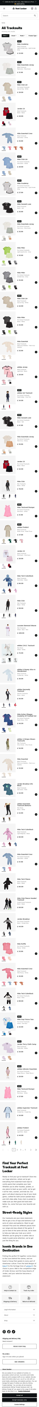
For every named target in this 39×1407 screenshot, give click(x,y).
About (19, 1315)
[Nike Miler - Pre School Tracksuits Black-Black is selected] (4, 332)
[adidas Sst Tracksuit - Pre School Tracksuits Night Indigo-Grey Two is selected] (4, 407)
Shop (19, 1320)
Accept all (19, 1395)
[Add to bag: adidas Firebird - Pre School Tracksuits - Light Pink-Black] (36, 1137)
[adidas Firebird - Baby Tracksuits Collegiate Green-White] (9, 541)
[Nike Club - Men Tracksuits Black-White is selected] (4, 496)
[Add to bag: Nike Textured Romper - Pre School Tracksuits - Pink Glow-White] (36, 516)
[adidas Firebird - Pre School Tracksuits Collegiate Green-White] (15, 1142)
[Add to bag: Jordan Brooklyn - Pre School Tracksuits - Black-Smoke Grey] (36, 929)
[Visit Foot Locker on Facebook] (9, 1331)
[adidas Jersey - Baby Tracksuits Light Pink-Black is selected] (4, 382)
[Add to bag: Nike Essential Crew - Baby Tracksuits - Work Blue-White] (36, 143)
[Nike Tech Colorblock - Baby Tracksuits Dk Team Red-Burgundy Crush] (9, 591)
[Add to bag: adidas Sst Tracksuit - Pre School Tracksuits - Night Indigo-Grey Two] (36, 401)
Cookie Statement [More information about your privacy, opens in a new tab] (24, 1391)
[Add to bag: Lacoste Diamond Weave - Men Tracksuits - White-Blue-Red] (36, 635)
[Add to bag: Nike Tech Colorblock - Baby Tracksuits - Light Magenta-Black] (36, 839)
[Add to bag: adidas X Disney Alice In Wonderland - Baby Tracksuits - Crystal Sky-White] (36, 680)
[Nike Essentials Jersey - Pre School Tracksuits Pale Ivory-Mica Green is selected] (4, 238)
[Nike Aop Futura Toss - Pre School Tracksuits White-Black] (9, 1033)
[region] (19, 2)
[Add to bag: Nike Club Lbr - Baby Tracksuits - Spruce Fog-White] (36, 307)
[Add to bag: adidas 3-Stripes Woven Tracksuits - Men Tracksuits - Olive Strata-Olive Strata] (36, 749)
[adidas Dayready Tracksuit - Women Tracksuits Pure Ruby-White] (15, 705)
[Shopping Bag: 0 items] (36, 8)
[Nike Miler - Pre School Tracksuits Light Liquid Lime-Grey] (9, 287)
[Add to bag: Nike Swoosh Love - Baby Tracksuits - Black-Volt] (36, 213)
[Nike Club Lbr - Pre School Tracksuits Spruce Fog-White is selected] (4, 98)
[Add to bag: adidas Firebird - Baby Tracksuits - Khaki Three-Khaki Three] (36, 536)
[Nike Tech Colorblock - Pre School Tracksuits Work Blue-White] (9, 1008)
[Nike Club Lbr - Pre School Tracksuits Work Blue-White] (9, 98)
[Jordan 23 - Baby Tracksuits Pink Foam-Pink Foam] (9, 123)
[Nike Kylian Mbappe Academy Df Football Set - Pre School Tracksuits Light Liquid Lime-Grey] (9, 730)
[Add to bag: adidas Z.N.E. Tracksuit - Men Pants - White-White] (36, 655)
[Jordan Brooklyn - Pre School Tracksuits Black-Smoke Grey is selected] (4, 934)
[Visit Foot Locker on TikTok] (13, 1331)
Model (22, 35)
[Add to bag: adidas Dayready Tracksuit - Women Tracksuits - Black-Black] (36, 700)
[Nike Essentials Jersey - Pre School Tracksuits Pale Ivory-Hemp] (9, 238)
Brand (14, 35)
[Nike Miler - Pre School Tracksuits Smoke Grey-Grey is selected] (4, 287)
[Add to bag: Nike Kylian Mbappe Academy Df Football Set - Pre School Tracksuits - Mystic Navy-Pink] (36, 725)
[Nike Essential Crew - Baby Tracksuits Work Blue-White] (9, 983)
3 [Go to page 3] (20, 1150)
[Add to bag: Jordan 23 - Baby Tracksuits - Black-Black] (36, 118)
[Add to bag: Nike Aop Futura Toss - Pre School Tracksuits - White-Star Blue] (36, 1028)
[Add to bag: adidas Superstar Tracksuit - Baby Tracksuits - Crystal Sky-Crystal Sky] (36, 1117)
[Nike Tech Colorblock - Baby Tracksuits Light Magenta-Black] (15, 591)
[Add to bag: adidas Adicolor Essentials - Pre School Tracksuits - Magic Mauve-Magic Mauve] (36, 1078)
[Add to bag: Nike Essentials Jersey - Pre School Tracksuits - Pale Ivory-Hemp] (36, 446)
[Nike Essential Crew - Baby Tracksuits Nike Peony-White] (9, 148)
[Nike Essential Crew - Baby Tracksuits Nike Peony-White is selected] (4, 983)
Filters (5, 35)
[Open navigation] (4, 8)
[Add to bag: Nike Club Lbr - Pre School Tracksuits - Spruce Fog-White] (36, 93)
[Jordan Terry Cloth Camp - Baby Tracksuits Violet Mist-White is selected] (4, 1058)
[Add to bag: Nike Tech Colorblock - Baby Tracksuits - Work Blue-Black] (36, 585)
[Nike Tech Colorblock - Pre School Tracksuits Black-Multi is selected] (4, 1008)
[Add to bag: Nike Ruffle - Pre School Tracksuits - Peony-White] (36, 953)
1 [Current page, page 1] (13, 1150)
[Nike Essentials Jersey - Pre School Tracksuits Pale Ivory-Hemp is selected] (4, 451)
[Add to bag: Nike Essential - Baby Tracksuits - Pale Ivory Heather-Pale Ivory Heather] (36, 352)
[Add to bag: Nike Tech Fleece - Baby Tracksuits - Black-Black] (36, 889)
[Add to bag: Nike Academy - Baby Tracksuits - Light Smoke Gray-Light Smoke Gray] (36, 53)
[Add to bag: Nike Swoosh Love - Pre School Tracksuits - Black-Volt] (36, 426)
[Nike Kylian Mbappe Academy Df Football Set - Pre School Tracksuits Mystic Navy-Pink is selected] (4, 730)
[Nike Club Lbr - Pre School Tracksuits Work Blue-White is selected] (4, 173)
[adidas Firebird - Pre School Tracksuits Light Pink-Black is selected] (4, 1142)
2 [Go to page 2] (17, 1150)
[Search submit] (35, 15)
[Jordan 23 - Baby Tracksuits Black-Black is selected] (4, 123)
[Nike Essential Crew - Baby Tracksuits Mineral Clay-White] (15, 148)
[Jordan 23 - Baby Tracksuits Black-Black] (9, 566)
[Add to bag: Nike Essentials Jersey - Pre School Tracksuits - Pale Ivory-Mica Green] (36, 233)
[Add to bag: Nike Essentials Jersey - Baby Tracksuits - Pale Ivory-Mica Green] (36, 73)
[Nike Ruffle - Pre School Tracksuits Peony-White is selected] (4, 958)
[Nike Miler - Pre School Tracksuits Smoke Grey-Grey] (15, 262)
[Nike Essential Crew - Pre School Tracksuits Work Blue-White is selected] (4, 869)
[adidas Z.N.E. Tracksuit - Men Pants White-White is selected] (4, 660)
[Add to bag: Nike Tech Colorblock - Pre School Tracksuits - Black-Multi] (36, 1003)
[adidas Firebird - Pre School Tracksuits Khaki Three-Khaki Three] (21, 1142)
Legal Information (19, 1309)
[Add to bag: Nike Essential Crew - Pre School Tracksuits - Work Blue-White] (36, 864)
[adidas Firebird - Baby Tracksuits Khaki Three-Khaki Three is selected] (4, 541)
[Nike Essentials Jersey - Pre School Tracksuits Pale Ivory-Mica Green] (9, 451)
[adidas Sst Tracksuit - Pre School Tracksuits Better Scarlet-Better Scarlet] (9, 407)
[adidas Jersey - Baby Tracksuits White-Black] (9, 382)
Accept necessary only (19, 1400)
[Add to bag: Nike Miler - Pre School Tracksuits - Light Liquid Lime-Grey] (36, 257)
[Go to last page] (36, 1149)
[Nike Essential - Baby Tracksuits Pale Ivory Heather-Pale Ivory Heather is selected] (4, 357)
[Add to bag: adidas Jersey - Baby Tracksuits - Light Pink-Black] (36, 377)
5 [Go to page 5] (25, 1150)
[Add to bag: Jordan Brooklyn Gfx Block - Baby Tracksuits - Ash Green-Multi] (36, 794)
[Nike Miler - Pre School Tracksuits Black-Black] (9, 262)
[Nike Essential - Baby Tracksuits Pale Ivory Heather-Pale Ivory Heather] (9, 357)
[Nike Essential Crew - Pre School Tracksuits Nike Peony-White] (9, 869)
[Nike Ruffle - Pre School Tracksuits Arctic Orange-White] (9, 958)
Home (3, 23)
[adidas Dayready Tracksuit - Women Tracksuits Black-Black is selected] (4, 705)
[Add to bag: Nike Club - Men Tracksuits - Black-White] (36, 491)
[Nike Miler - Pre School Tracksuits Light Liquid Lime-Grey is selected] (4, 262)
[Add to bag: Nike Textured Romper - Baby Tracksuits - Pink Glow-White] (36, 1097)
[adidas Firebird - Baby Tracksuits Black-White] (15, 541)
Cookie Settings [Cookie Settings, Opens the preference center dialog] (19, 1404)
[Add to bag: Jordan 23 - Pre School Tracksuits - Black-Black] (36, 471)
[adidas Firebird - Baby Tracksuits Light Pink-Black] (21, 541)
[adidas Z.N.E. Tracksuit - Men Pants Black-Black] (9, 660)
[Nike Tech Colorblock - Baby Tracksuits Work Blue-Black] (15, 844)
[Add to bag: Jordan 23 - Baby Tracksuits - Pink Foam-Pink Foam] (36, 561)
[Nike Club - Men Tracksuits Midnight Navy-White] (15, 496)
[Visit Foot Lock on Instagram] (4, 1331)
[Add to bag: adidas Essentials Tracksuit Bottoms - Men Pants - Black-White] (36, 814)
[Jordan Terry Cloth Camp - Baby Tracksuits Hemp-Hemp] (9, 1058)
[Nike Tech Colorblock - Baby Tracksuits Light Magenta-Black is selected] (4, 844)
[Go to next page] (31, 1149)
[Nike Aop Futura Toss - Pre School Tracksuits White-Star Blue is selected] (4, 1033)
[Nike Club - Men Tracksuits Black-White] (9, 496)
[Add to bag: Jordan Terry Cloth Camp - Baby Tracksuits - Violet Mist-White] (36, 1053)
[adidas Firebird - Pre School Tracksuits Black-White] (9, 1142)
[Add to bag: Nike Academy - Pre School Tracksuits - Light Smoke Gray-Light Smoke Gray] (36, 193)
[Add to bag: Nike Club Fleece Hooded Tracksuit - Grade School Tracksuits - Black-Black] (36, 909)
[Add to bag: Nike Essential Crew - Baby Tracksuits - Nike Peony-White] (36, 978)
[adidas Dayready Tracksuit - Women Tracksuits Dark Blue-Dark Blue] (9, 705)
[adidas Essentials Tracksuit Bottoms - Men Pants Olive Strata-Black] (9, 819)
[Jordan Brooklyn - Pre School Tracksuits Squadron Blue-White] (9, 934)
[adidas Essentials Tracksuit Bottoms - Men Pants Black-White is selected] (4, 819)
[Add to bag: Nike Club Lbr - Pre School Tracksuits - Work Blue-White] (36, 168)
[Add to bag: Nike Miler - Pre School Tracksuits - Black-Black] (36, 327)
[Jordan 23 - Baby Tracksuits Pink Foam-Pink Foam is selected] (4, 566)
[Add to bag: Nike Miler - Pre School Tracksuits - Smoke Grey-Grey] (36, 282)
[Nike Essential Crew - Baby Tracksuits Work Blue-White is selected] (4, 148)
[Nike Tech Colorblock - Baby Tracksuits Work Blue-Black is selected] (4, 591)
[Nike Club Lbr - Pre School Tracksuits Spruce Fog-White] (9, 173)
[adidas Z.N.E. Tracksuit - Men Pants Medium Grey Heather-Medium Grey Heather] (15, 660)
